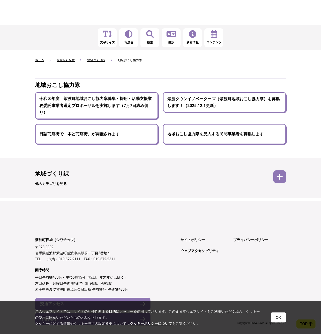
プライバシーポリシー (250, 240)
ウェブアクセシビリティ (200, 251)
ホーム (39, 60)
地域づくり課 (96, 60)
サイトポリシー (193, 240)
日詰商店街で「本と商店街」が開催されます (79, 134)
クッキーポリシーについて (151, 323)
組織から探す (66, 60)
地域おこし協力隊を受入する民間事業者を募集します (215, 134)
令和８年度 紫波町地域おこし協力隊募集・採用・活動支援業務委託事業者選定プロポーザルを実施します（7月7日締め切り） (95, 105)
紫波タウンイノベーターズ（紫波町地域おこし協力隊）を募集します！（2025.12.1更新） (223, 102)
